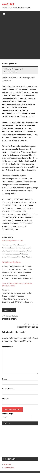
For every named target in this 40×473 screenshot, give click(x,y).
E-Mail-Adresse (8, 389)
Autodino (7, 464)
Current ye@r (8, 413)
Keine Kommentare (10, 72)
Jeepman (18, 69)
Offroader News (9, 310)
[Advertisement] (20, 39)
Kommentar (7, 346)
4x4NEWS (8, 4)
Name (4, 379)
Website (5, 399)
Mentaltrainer (9, 467)
